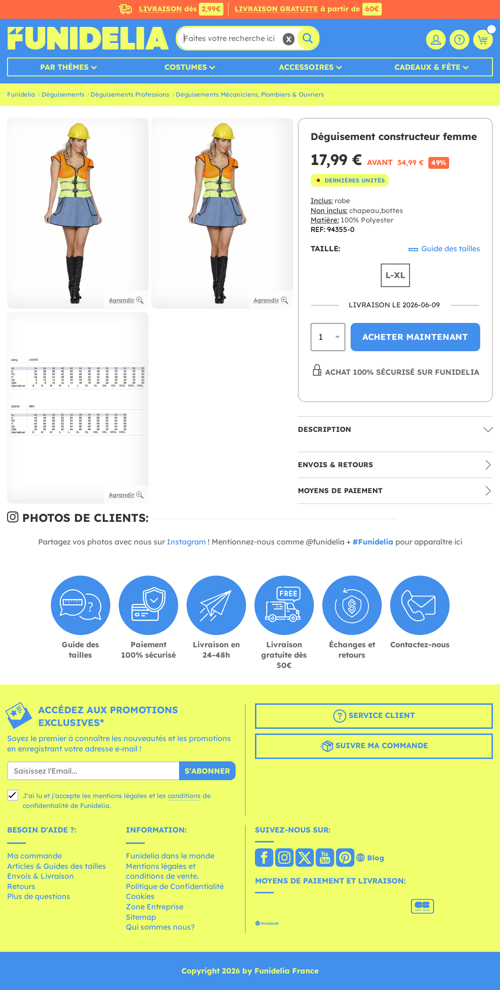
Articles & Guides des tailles (56, 866)
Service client (374, 716)
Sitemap (141, 917)
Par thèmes (64, 67)
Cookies (140, 896)
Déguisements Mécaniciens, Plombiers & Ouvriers (250, 94)
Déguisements (62, 94)
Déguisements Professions (129, 94)
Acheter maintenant (415, 336)
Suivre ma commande (374, 746)
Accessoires (306, 67)
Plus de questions (38, 896)
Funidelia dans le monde (170, 855)
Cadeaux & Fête (427, 67)
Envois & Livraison (40, 876)
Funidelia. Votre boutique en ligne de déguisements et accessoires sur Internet (88, 38)
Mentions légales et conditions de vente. (162, 871)
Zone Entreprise (154, 906)
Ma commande (34, 855)
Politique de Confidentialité (175, 886)
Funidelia (21, 94)
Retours (21, 886)
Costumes (185, 67)
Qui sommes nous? (160, 927)
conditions (184, 796)
